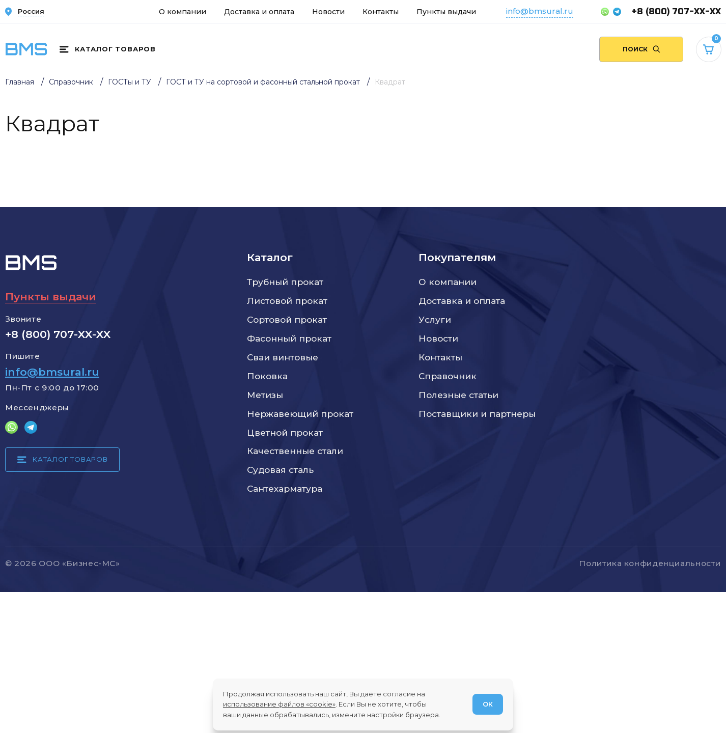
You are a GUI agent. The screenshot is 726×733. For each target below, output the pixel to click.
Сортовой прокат (287, 319)
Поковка (267, 376)
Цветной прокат (285, 432)
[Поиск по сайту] (641, 49)
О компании (182, 11)
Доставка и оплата (259, 11)
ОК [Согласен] (488, 704)
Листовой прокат (287, 300)
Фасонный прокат (289, 338)
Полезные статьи (458, 394)
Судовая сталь (280, 469)
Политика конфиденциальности (650, 563)
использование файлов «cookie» (279, 704)
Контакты (380, 11)
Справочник (447, 376)
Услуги (434, 319)
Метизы (265, 394)
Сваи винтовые (282, 357)
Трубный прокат (285, 281)
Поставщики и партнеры (477, 413)
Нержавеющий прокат (300, 413)
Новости (328, 11)
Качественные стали (295, 450)
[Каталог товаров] (107, 49)
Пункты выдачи (446, 11)
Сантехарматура (284, 488)
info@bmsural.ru (539, 11)
